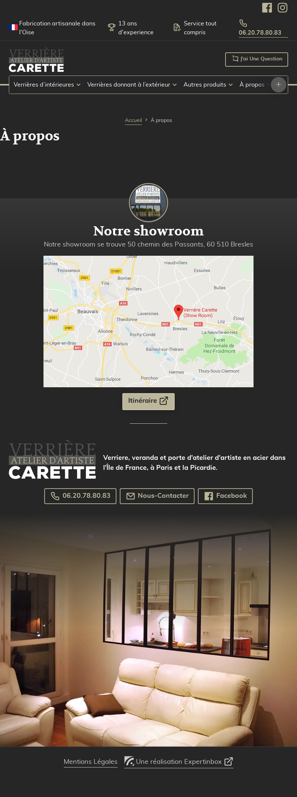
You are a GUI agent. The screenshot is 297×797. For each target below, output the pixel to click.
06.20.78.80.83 (260, 27)
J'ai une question (256, 58)
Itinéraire (148, 401)
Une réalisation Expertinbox (179, 759)
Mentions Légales (91, 762)
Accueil (133, 120)
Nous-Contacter (157, 496)
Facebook (225, 496)
